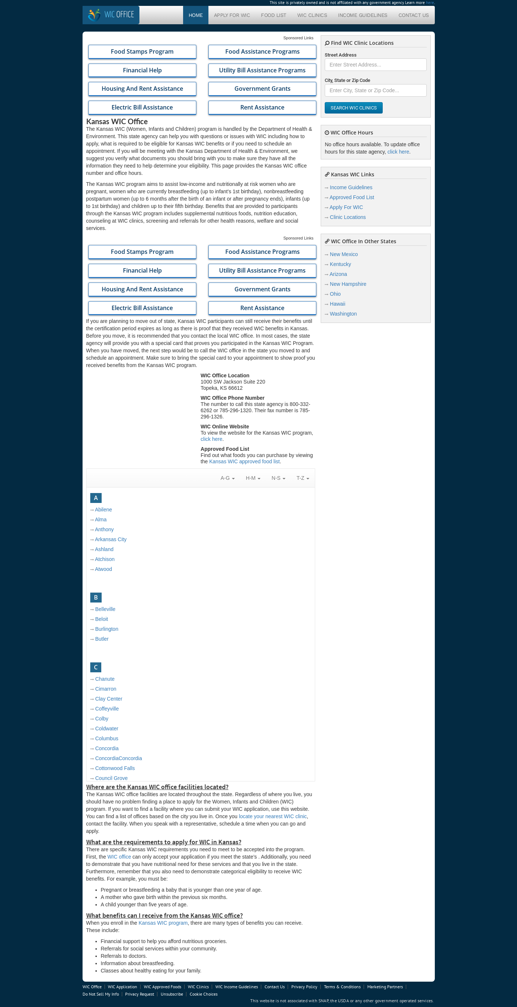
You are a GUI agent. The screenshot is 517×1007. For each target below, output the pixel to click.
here (430, 2)
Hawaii (337, 304)
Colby (101, 719)
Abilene (103, 510)
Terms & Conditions (342, 986)
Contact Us (413, 15)
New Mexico (344, 254)
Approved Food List (352, 197)
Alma (101, 519)
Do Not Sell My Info (101, 994)
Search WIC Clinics (354, 108)
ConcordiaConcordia (118, 758)
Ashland (104, 549)
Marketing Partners (385, 986)
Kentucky (340, 264)
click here (211, 439)
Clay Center (108, 699)
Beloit (101, 619)
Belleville (105, 609)
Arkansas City (111, 539)
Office (119, 15)
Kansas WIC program (163, 923)
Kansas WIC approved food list (244, 461)
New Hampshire (348, 284)
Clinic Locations (348, 217)
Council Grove (111, 778)
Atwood (103, 569)
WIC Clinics (312, 15)
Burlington (106, 629)
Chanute (104, 679)
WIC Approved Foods (162, 986)
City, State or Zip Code (347, 80)
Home (196, 15)
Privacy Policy (304, 986)
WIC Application (122, 986)
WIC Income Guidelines (236, 986)
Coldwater (106, 728)
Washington (343, 314)
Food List (273, 15)
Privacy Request (139, 994)
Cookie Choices (204, 994)
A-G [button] (228, 478)
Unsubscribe (172, 994)
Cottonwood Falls (115, 768)
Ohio (335, 294)
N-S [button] (278, 478)
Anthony (104, 529)
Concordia (107, 748)
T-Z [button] (302, 478)
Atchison (105, 559)
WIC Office (92, 986)
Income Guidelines (362, 15)
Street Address (341, 55)
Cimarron (105, 689)
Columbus (106, 738)
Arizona (338, 274)
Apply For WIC (232, 15)
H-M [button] (253, 478)
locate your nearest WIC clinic (273, 816)
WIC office (119, 857)
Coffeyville (107, 709)
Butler (102, 639)
